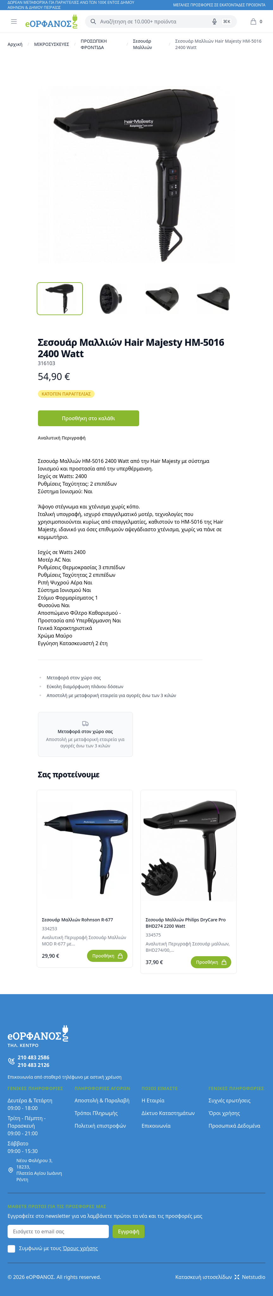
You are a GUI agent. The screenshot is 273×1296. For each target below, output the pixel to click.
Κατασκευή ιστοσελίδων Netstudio (220, 1277)
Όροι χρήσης (224, 1113)
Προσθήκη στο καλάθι (88, 418)
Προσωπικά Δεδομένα (234, 1125)
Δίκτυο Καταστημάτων (168, 1113)
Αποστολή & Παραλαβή (102, 1100)
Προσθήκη (107, 956)
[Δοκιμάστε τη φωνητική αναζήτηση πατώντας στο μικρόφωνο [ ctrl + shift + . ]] (214, 21)
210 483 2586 (33, 1057)
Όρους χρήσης (80, 1248)
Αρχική (15, 44)
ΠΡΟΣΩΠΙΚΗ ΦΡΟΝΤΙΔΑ (94, 44)
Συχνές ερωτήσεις (229, 1100)
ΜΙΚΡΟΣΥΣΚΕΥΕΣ (51, 44)
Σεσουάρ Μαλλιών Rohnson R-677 (77, 920)
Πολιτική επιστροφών (100, 1125)
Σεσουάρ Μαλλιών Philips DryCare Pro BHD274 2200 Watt (186, 923)
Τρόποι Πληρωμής (96, 1113)
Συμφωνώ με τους (58, 1248)
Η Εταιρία (153, 1100)
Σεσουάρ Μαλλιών (142, 44)
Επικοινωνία (156, 1125)
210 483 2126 (33, 1065)
